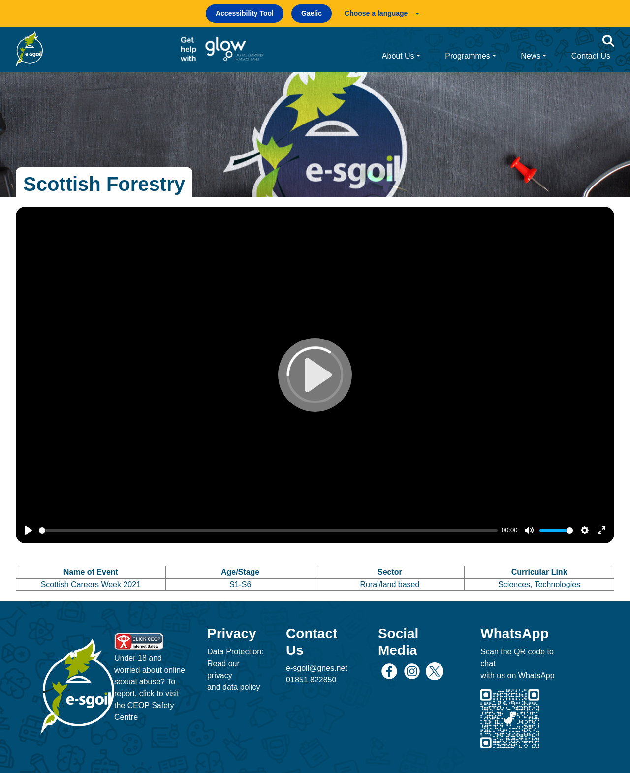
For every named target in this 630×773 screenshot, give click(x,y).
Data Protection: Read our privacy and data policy (235, 669)
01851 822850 (311, 680)
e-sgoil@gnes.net (316, 668)
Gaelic (311, 13)
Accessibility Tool (245, 13)
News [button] (530, 56)
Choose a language (376, 13)
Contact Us (590, 56)
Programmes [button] (467, 56)
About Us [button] (398, 56)
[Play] (28, 530)
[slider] (268, 530)
